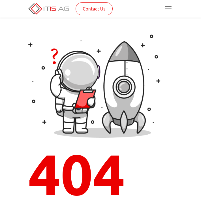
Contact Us (94, 8)
